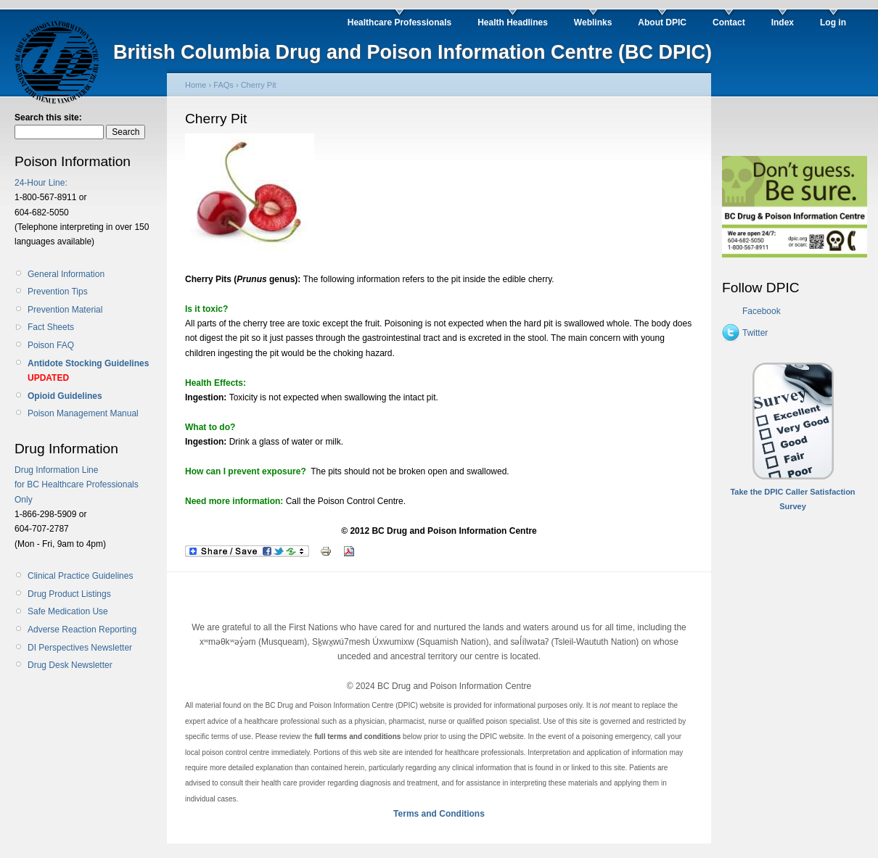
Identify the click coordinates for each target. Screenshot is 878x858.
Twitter (755, 333)
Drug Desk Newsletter (70, 665)
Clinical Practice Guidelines (80, 576)
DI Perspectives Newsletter (80, 648)
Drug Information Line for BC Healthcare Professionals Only (77, 485)
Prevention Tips (58, 291)
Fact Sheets (51, 327)
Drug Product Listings (69, 594)
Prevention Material (65, 310)
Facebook (761, 311)
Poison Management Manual (83, 413)
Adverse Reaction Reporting (82, 629)
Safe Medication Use (68, 611)
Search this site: (48, 117)
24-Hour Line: (41, 183)
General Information (66, 274)
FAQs (223, 85)
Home (195, 85)
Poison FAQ (51, 345)
